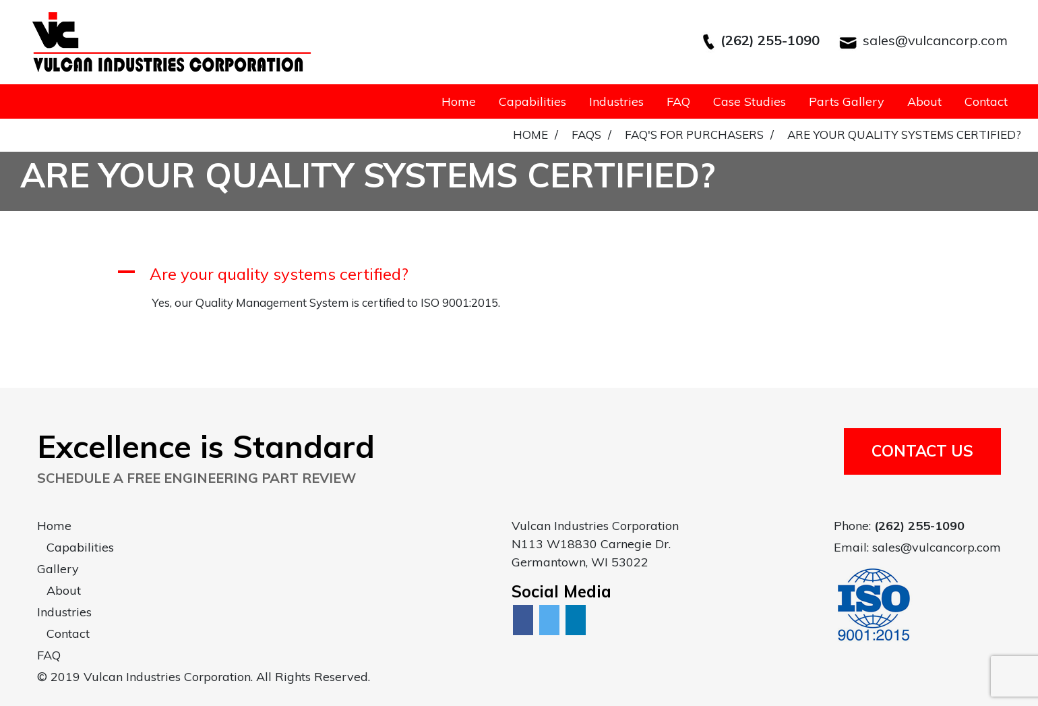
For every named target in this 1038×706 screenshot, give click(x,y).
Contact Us (922, 451)
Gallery (58, 569)
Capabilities (532, 101)
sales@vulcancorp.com (935, 40)
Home (458, 101)
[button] (519, 274)
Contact (986, 101)
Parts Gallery (846, 101)
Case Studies (749, 101)
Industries (616, 101)
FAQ (678, 101)
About (924, 101)
